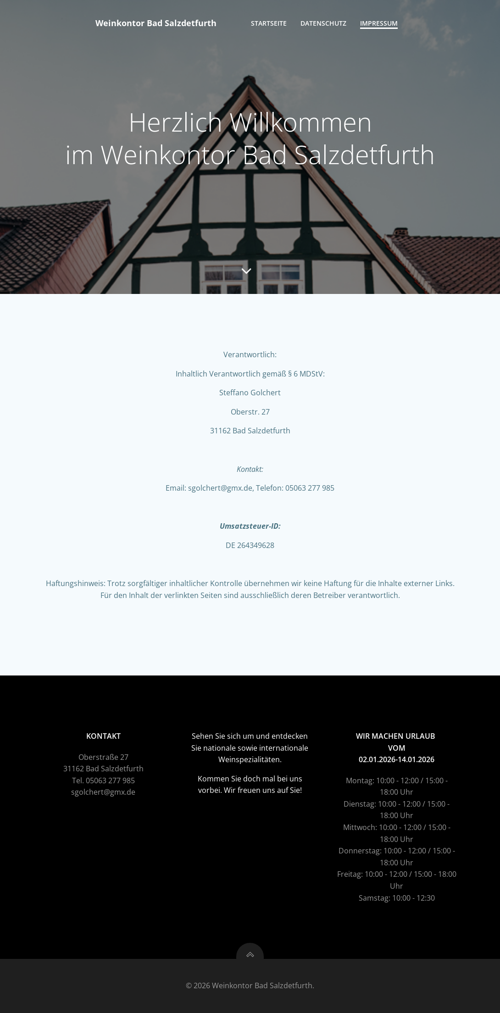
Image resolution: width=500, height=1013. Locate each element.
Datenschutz (323, 23)
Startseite (269, 23)
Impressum (379, 23)
